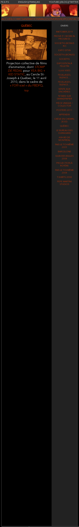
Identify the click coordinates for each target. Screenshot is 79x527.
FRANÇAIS (34, 2)
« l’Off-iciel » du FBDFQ (26, 85)
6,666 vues (64, 70)
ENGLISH (22, 2)
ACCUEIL (7, 19)
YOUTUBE (54, 2)
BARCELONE (64, 152)
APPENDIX (64, 115)
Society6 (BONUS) (64, 55)
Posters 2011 (64, 110)
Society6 (64, 59)
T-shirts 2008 (64, 177)
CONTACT (72, 19)
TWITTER (73, 2)
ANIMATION (31, 19)
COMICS (18, 19)
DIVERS (53, 19)
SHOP (62, 19)
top (26, 90)
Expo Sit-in (64, 50)
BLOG (64, 2)
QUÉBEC (64, 126)
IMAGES (44, 19)
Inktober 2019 (64, 32)
